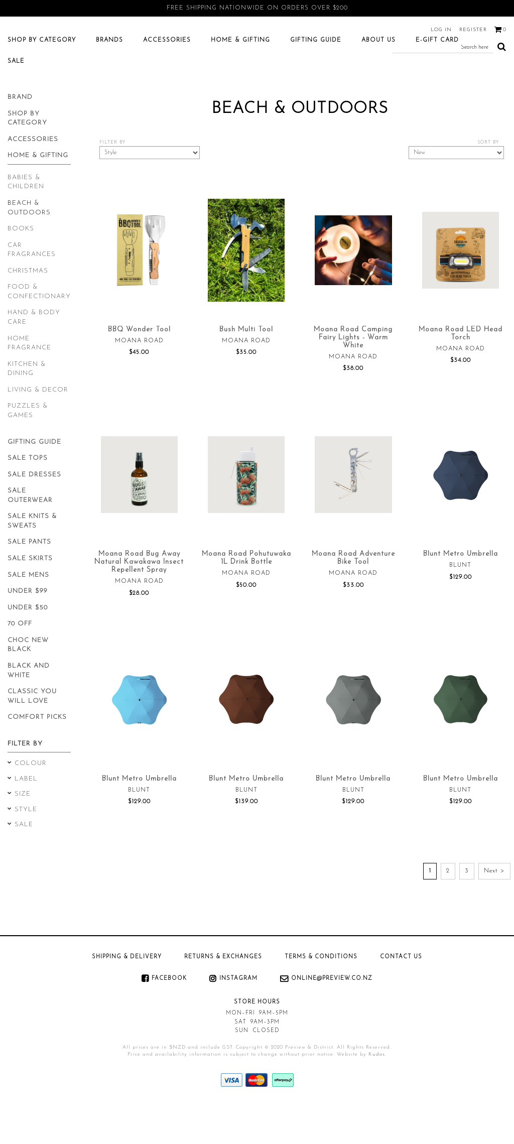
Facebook (169, 1018)
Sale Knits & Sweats (32, 560)
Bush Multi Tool (246, 368)
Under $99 (28, 630)
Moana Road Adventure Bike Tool (353, 597)
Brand (20, 136)
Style (26, 848)
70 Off (20, 663)
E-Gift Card (437, 79)
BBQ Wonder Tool (139, 368)
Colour (31, 802)
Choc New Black (28, 684)
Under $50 (28, 647)
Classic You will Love (32, 735)
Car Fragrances (32, 289)
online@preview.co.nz (331, 1018)
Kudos (376, 1093)
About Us (378, 79)
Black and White (29, 710)
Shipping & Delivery (127, 996)
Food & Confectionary (39, 331)
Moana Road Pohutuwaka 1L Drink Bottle (246, 597)
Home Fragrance (29, 382)
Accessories (167, 79)
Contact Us (401, 996)
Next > (494, 910)
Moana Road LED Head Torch (460, 372)
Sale (24, 863)
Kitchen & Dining (27, 408)
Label (26, 818)
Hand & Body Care (34, 356)
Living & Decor (38, 429)
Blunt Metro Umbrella (460, 593)
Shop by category (42, 79)
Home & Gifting (240, 79)
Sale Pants (29, 581)
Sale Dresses (34, 514)
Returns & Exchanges (223, 996)
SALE (16, 100)
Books (21, 268)
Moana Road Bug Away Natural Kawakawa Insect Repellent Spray (139, 601)
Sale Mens (28, 614)
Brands (109, 79)
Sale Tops (28, 497)
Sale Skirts (30, 597)
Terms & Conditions (321, 996)
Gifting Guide (315, 79)
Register (473, 30)
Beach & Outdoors (29, 247)
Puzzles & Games (28, 450)
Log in (441, 30)
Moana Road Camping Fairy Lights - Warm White (353, 377)
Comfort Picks (37, 756)
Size (23, 833)
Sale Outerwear (30, 535)
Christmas (28, 310)
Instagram (238, 1018)
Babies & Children (26, 221)
